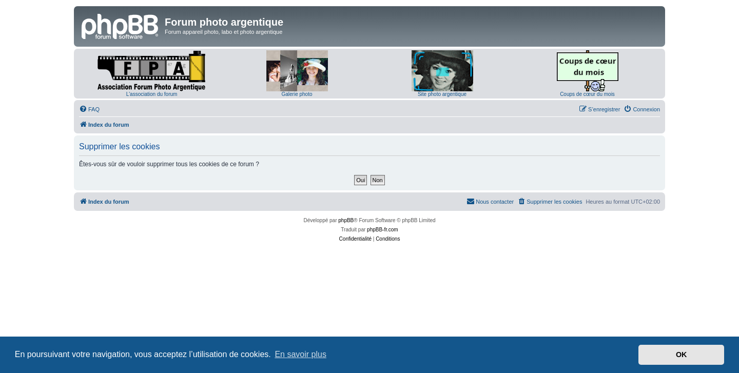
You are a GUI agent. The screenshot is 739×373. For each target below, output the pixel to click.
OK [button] (681, 354)
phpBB (346, 220)
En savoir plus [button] (300, 354)
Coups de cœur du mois (587, 94)
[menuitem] (89, 109)
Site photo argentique (442, 94)
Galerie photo (296, 94)
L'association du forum (152, 94)
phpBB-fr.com (382, 229)
